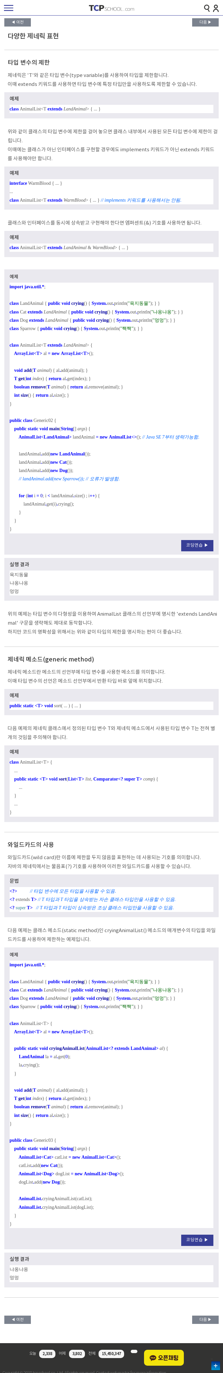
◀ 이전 (17, 22)
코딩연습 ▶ (197, 545)
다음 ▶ (205, 22)
